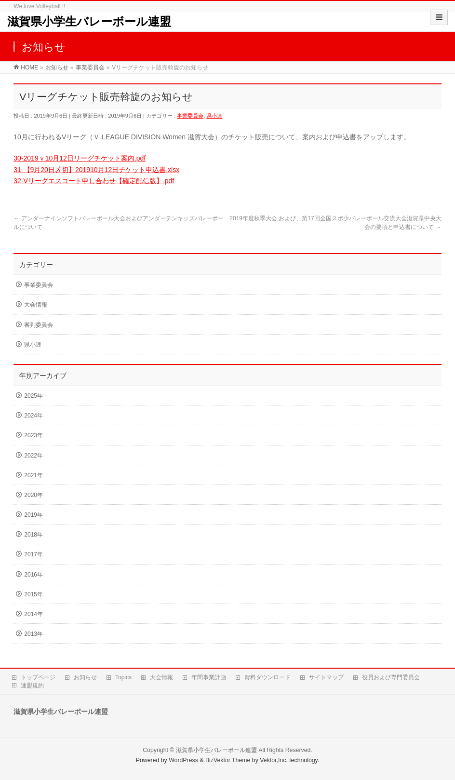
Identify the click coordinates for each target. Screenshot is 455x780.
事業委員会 (190, 116)
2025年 (33, 395)
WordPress (183, 760)
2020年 (33, 495)
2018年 (33, 534)
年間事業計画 (208, 677)
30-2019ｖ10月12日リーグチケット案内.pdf (79, 158)
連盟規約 (32, 685)
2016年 (33, 574)
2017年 (33, 554)
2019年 (33, 514)
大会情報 (35, 304)
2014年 (33, 614)
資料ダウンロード (267, 677)
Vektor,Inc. (274, 760)
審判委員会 (38, 325)
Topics (123, 677)
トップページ (38, 677)
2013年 (33, 634)
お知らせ (85, 677)
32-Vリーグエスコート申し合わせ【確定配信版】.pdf (93, 181)
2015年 (33, 594)
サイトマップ (326, 677)
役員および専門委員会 (391, 677)
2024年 (33, 415)
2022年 (33, 455)
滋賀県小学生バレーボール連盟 (89, 21)
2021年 (33, 475)
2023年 (33, 435)
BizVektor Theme (228, 760)
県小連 (214, 116)
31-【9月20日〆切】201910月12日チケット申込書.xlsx (96, 170)
